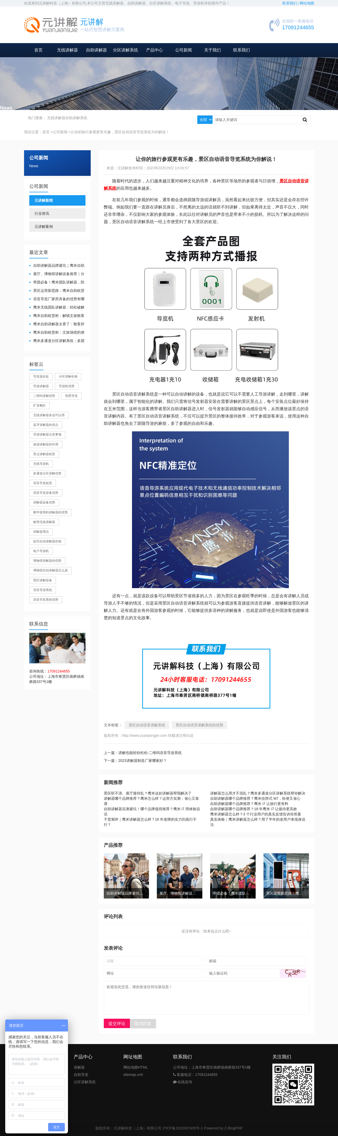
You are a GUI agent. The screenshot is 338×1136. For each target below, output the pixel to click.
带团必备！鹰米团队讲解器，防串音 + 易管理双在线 (56, 282)
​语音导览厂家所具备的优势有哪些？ (56, 299)
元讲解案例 (44, 226)
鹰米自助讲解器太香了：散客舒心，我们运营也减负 (56, 324)
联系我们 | (291, 3)
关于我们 (212, 50)
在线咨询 (182, 1082)
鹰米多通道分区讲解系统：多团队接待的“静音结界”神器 (56, 341)
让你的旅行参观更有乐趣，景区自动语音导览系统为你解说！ (120, 132)
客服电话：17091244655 (195, 1075)
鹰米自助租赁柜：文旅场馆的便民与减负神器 (56, 332)
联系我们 (241, 50)
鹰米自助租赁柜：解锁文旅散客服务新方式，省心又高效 (56, 316)
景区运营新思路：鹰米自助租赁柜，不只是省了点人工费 (56, 290)
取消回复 (143, 1023)
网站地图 (307, 3)
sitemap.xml (133, 1075)
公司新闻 (183, 50)
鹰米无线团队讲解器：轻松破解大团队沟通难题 (56, 307)
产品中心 (154, 50)
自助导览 (81, 1075)
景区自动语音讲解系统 (147, 725)
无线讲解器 (67, 50)
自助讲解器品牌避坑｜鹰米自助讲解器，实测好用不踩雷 (56, 265)
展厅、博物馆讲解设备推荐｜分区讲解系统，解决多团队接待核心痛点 (56, 274)
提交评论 (116, 1023)
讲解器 (79, 1067)
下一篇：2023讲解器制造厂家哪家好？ (135, 760)
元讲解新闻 (44, 200)
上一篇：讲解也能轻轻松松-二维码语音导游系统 (143, 753)
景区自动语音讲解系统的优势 (199, 725)
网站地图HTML (135, 1067)
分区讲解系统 (125, 50)
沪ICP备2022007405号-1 (182, 1128)
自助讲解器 (96, 50)
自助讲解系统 (76, 118)
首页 (38, 50)
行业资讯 (42, 213)
